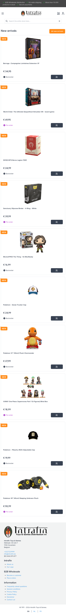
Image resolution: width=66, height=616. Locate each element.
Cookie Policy (11, 594)
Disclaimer (10, 597)
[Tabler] (31, 13)
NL (34, 611)
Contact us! (11, 600)
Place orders (11, 578)
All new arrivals (57, 31)
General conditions (13, 589)
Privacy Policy (12, 592)
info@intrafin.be (10, 554)
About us (10, 564)
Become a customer (14, 575)
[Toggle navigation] (2, 13)
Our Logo (10, 567)
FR (40, 611)
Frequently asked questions (17, 586)
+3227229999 (9, 552)
